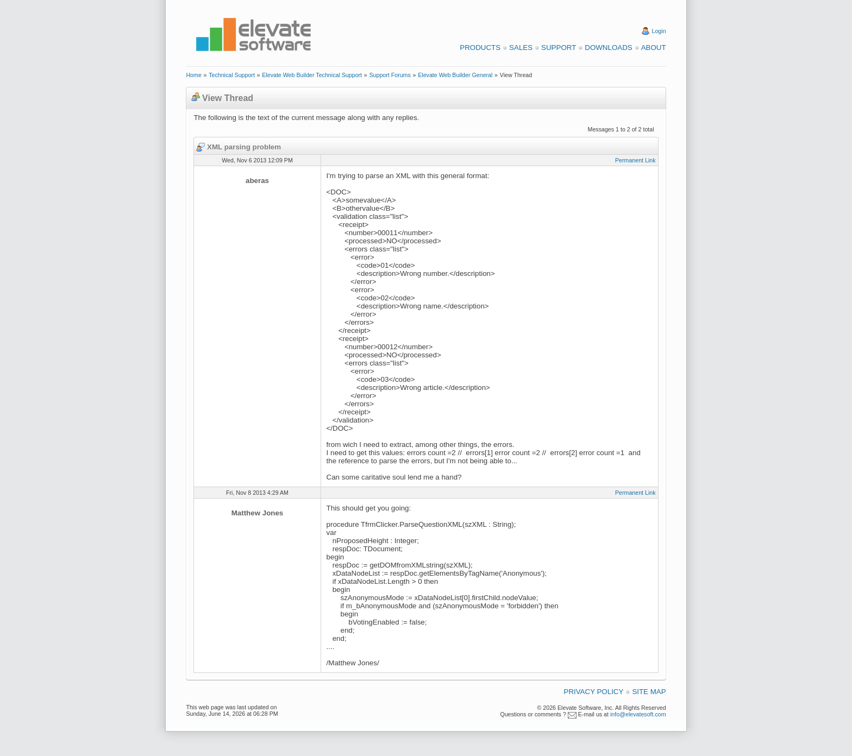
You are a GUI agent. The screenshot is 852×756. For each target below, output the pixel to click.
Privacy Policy (594, 692)
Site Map (649, 692)
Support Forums (389, 75)
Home (193, 75)
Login (659, 31)
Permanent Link (635, 160)
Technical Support (232, 75)
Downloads (608, 47)
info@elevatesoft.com (638, 714)
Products (480, 47)
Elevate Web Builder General (455, 75)
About (653, 47)
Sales (520, 47)
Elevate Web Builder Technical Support (312, 75)
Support (558, 47)
